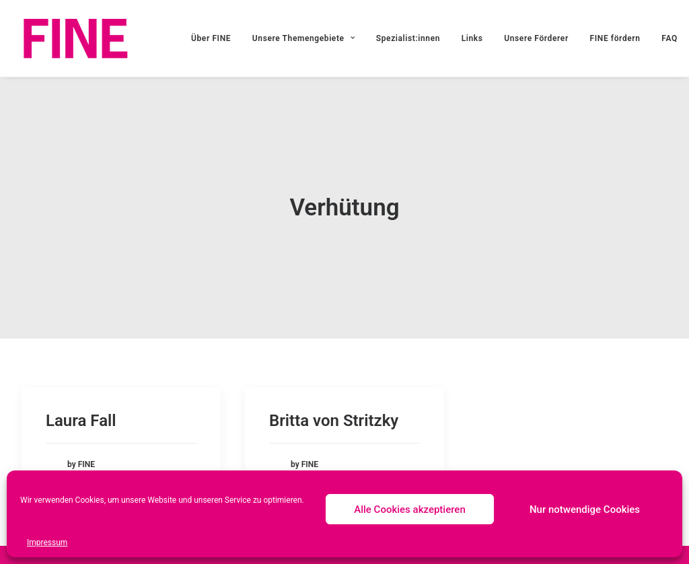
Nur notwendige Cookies (585, 509)
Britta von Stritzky (333, 420)
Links (472, 38)
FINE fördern (615, 38)
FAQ (669, 38)
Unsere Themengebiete (303, 38)
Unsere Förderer (536, 38)
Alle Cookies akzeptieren (410, 509)
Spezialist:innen (408, 38)
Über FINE (211, 38)
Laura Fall (81, 420)
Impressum (47, 542)
